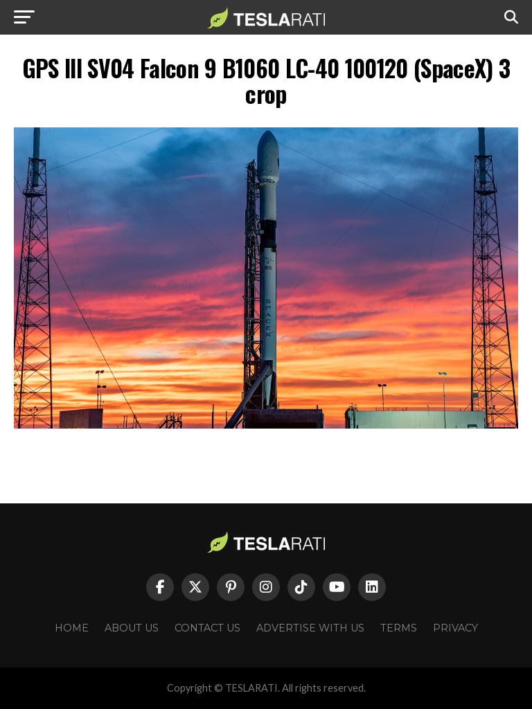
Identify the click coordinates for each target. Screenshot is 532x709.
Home (72, 628)
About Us (132, 628)
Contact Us (207, 628)
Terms (398, 628)
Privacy (455, 628)
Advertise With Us (310, 628)
